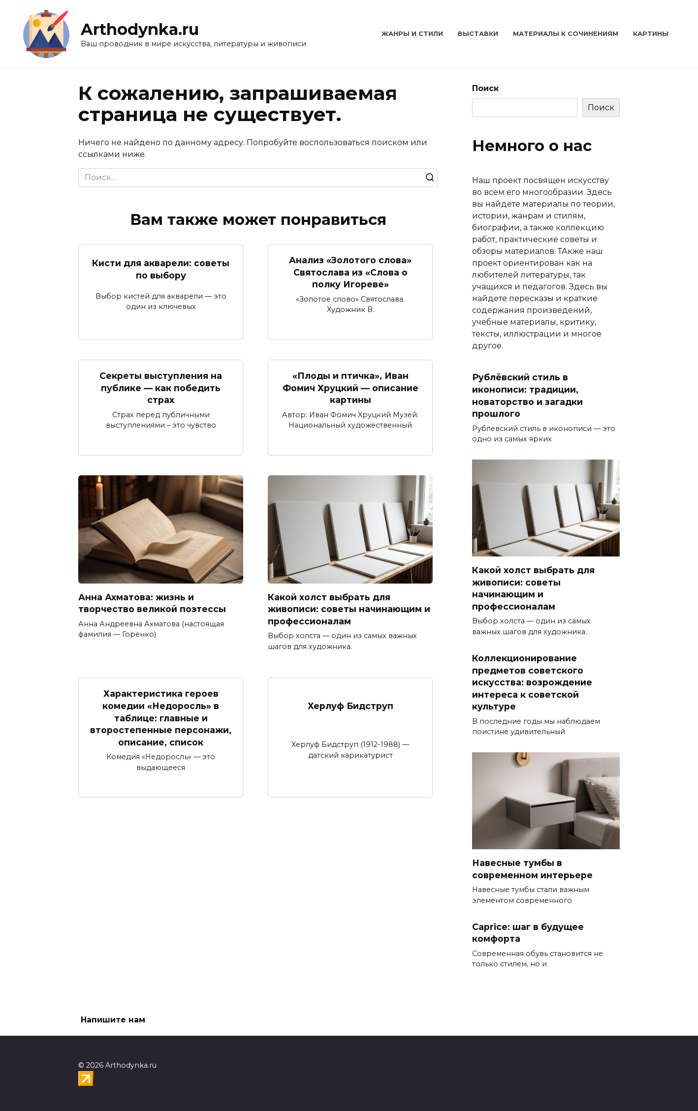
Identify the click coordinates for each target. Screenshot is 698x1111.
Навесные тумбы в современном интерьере (532, 869)
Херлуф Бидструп (350, 706)
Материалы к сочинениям (565, 33)
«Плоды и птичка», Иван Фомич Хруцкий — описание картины (350, 387)
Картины (650, 33)
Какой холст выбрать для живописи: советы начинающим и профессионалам (349, 609)
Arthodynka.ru (140, 29)
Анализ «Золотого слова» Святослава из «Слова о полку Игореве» (350, 272)
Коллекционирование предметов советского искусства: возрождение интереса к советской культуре (532, 682)
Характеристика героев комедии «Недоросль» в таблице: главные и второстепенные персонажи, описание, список (160, 717)
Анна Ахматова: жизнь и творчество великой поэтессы (152, 603)
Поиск (485, 88)
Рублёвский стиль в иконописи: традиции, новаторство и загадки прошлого (527, 395)
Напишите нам (113, 1019)
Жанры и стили (412, 33)
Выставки (478, 33)
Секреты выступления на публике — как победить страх (160, 387)
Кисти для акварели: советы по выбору (160, 269)
